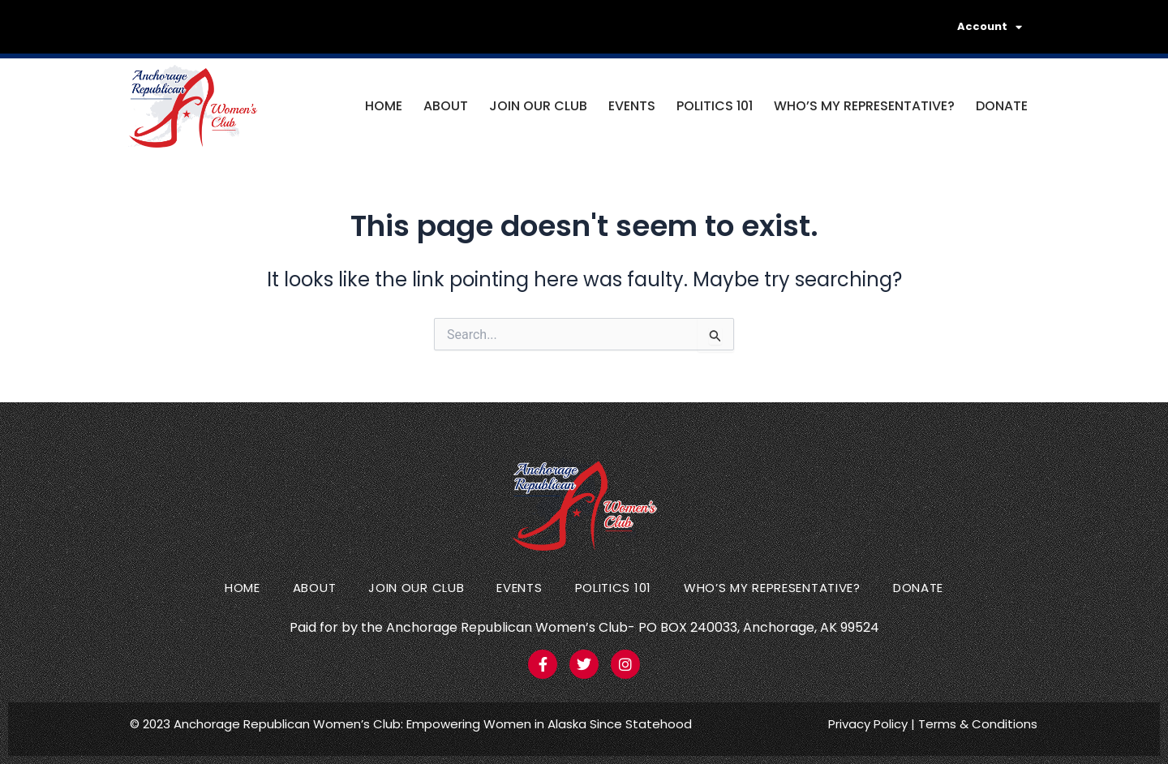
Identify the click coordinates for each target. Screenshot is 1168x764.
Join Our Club (538, 106)
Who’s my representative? (864, 106)
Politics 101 (714, 106)
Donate (1002, 106)
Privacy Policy (868, 723)
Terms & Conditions (977, 723)
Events (631, 106)
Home (383, 106)
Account (989, 27)
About (445, 106)
